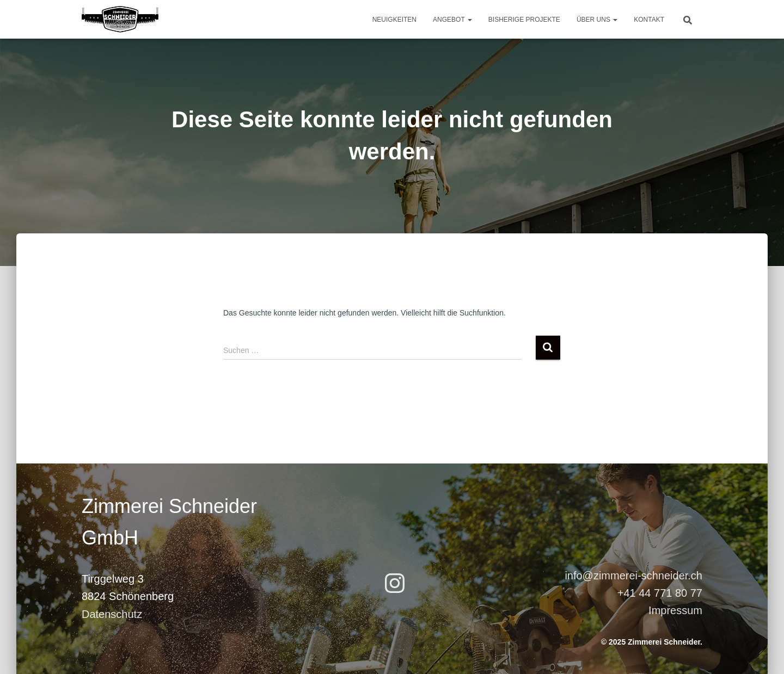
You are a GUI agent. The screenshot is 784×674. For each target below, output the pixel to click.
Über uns (597, 19)
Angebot (452, 19)
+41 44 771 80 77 (659, 593)
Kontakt (649, 19)
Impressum (675, 610)
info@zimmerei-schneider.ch (633, 576)
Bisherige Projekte (524, 19)
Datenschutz (112, 614)
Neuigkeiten (394, 19)
